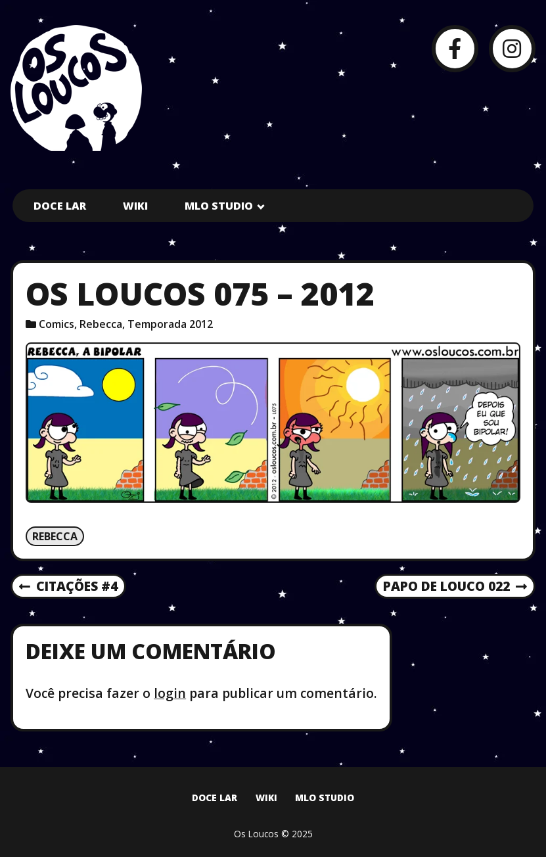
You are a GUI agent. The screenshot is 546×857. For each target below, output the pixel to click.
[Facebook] (455, 48)
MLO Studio (219, 205)
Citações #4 (68, 587)
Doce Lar (60, 205)
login (170, 693)
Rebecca (101, 324)
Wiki (135, 205)
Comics (56, 324)
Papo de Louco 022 (455, 587)
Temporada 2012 (170, 324)
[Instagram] (512, 48)
